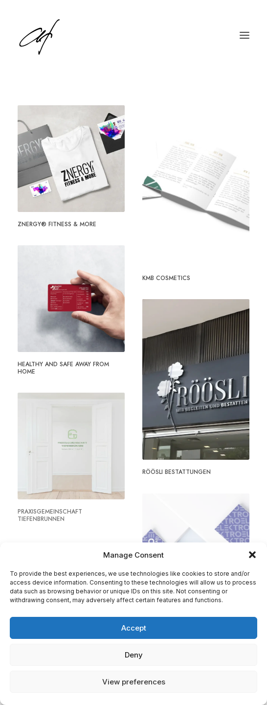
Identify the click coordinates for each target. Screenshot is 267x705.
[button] (252, 555)
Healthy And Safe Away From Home (63, 368)
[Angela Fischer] (70, 35)
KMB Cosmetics (166, 278)
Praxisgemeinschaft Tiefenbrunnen (50, 515)
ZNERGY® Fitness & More (57, 224)
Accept (133, 628)
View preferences (133, 681)
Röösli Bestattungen (176, 472)
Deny (134, 654)
